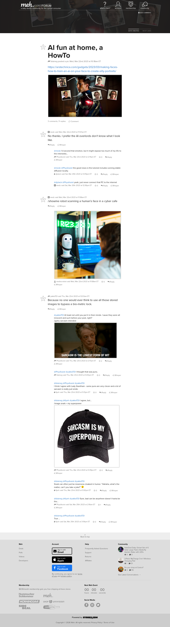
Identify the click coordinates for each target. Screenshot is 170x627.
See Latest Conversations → (129, 574)
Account (55, 544)
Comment (74, 121)
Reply (51, 145)
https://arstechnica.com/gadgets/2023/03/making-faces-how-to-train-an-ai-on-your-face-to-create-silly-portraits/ (83, 69)
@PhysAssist (66, 167)
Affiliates (88, 560)
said (81, 157)
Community (123, 544)
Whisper (61, 145)
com (37, 6)
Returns (88, 556)
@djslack (58, 182)
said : (71, 132)
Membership (24, 585)
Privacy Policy (96, 622)
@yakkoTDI (59, 315)
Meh (20, 544)
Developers (23, 560)
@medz (57, 150)
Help (87, 544)
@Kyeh (66, 400)
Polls (21, 552)
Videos (21, 556)
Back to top (85, 536)
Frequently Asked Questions (96, 548)
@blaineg (58, 383)
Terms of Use (109, 622)
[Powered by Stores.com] (85, 618)
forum (46, 6)
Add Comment (144, 13)
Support (88, 552)
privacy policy (66, 576)
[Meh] (27, 4)
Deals (21, 548)
